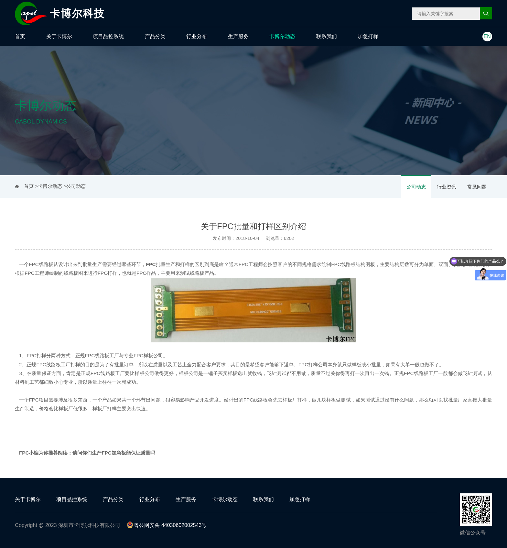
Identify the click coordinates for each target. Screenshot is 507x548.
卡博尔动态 (282, 36)
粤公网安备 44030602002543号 (167, 525)
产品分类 (155, 36)
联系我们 (326, 36)
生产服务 (238, 36)
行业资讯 (446, 186)
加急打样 (368, 36)
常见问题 (477, 186)
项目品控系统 (108, 36)
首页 (20, 36)
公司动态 (416, 186)
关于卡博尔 (59, 36)
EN (487, 36)
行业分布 (196, 36)
